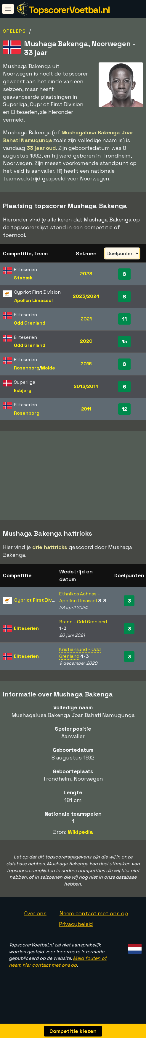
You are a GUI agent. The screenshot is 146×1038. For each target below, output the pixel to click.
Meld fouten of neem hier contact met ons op (58, 961)
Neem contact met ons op (94, 913)
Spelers (14, 31)
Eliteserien (26, 628)
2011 (86, 409)
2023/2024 (86, 296)
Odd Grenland (29, 323)
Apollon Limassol (33, 300)
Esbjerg (22, 390)
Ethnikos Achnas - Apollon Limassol (79, 597)
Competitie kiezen (72, 1031)
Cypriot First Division (38, 600)
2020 (86, 341)
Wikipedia (80, 831)
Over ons (35, 913)
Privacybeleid (76, 924)
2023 (86, 273)
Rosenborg (26, 368)
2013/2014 (86, 386)
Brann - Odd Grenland (83, 622)
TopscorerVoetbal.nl (69, 10)
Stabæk (23, 278)
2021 (86, 319)
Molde (48, 368)
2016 (86, 364)
